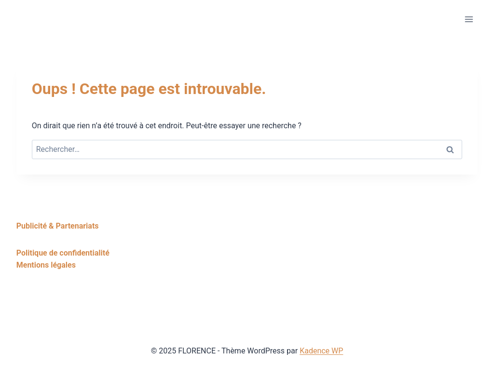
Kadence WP (321, 350)
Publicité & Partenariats (57, 225)
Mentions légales (46, 265)
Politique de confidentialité (63, 252)
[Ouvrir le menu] (469, 19)
